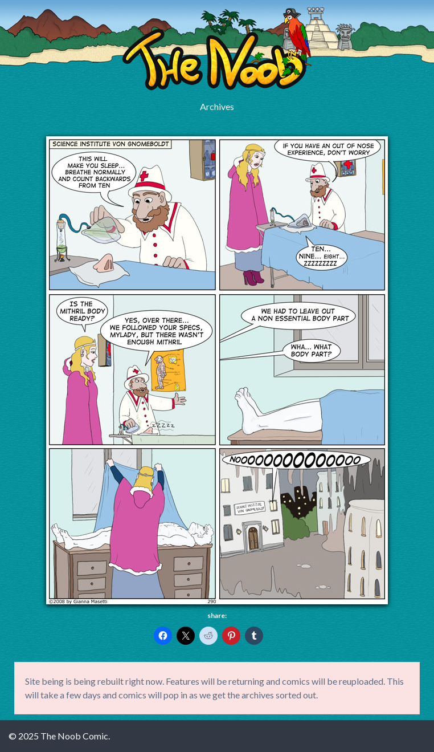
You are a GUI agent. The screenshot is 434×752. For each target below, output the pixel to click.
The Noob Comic (217, 49)
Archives (217, 106)
